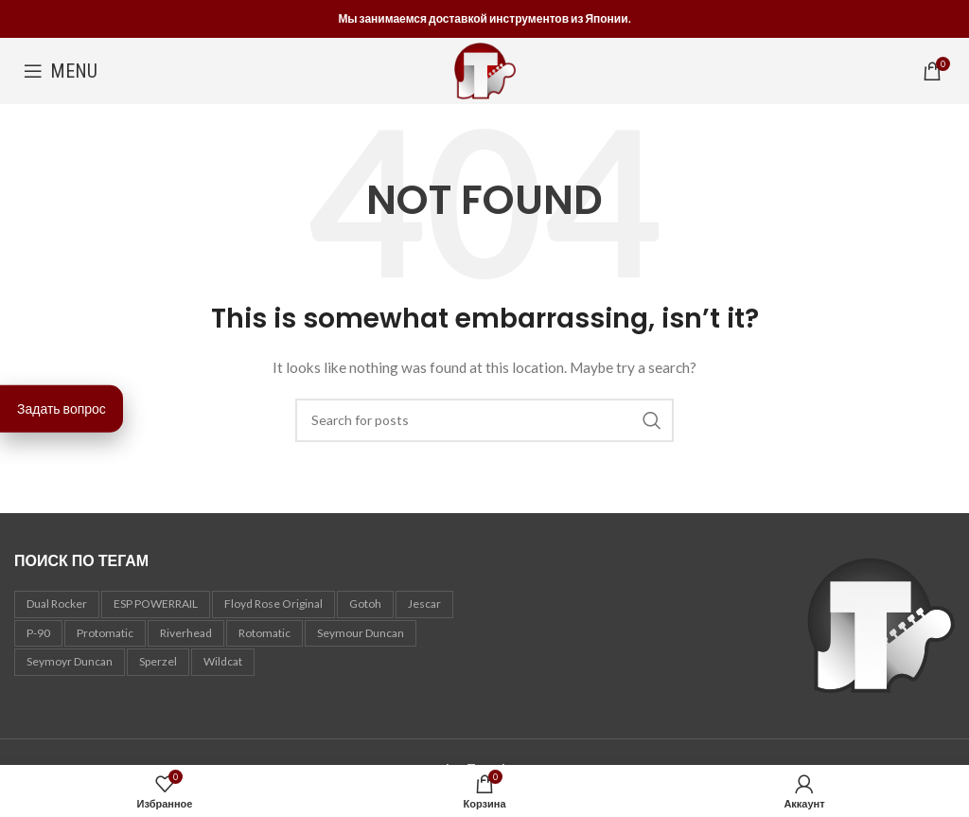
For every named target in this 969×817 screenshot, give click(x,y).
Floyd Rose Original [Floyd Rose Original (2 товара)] (273, 603)
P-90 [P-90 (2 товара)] (38, 633)
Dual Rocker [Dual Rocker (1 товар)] (56, 603)
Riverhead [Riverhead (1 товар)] (186, 633)
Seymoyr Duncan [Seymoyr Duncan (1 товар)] (69, 661)
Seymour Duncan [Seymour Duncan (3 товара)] (360, 633)
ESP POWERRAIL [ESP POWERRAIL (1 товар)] (156, 603)
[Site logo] (485, 70)
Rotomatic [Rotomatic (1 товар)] (264, 633)
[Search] (484, 420)
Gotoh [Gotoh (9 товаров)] (365, 603)
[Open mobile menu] (60, 71)
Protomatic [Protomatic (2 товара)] (105, 633)
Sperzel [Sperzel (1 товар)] (158, 661)
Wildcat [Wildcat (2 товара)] (222, 661)
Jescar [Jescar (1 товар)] (424, 603)
